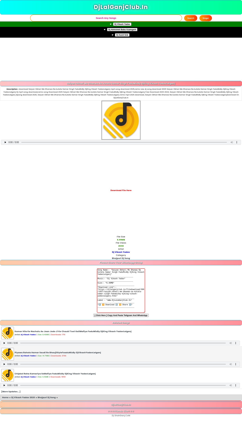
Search (190, 18)
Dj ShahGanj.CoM (121, 424)
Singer (205, 18)
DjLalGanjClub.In (121, 7)
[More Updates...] (11, 400)
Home (5, 406)
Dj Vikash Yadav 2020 (23, 406)
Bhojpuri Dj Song (47, 406)
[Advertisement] (121, 59)
